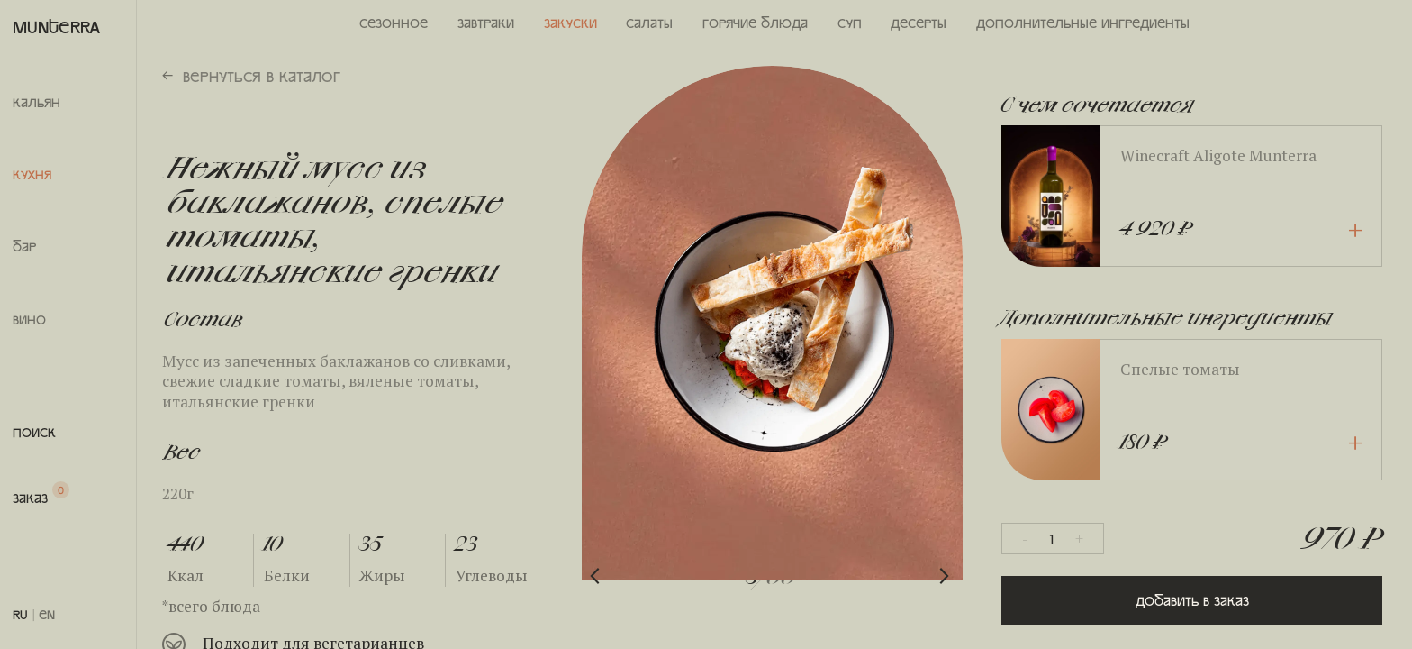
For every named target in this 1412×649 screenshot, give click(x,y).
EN (47, 614)
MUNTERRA (56, 25)
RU (20, 614)
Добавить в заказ (1192, 600)
